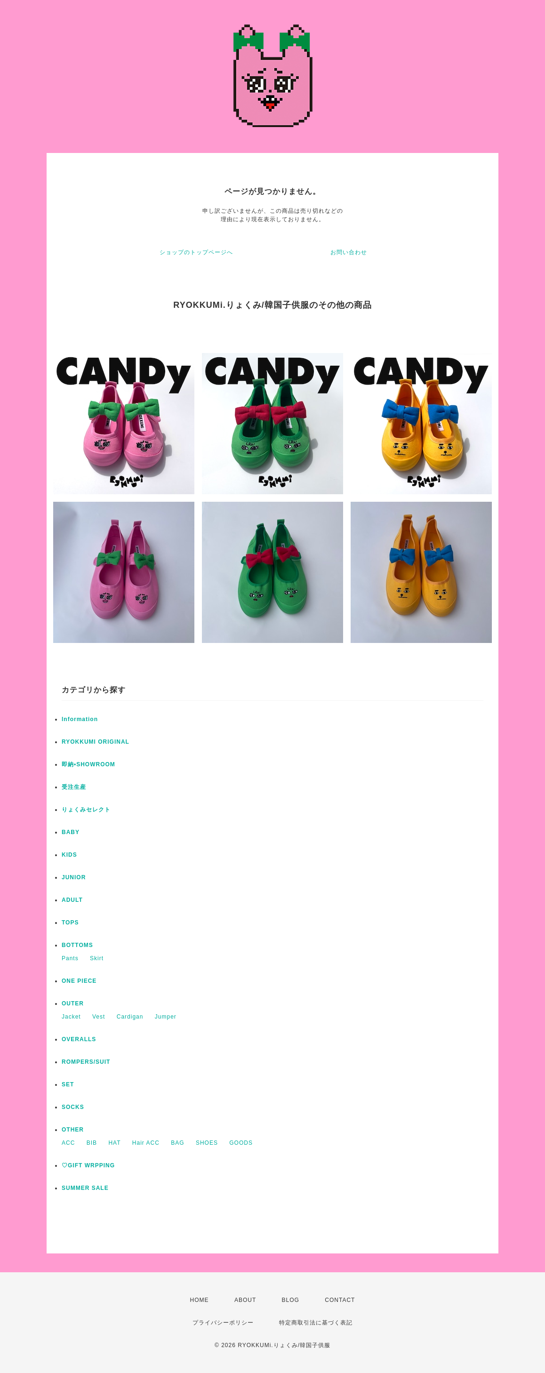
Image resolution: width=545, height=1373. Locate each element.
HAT (114, 1143)
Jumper (165, 1016)
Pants (70, 958)
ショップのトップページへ (196, 252)
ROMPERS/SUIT (86, 1062)
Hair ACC (146, 1143)
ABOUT (245, 1300)
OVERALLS (79, 1039)
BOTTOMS (77, 945)
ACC (68, 1143)
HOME (199, 1300)
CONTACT (340, 1300)
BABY (71, 832)
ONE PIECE (79, 981)
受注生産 (74, 787)
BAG (177, 1143)
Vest (98, 1016)
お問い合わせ (348, 252)
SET (68, 1084)
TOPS (70, 922)
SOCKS (73, 1107)
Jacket (71, 1016)
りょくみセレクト (86, 809)
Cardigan (130, 1016)
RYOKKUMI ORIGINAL (95, 742)
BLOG (290, 1300)
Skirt (97, 958)
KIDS (69, 854)
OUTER (73, 1003)
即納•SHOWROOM (88, 764)
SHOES (207, 1143)
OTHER (73, 1129)
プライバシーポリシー (223, 1322)
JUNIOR (74, 877)
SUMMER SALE (85, 1188)
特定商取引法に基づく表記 (316, 1322)
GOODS (241, 1143)
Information (80, 719)
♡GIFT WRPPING (88, 1165)
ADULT (72, 900)
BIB (92, 1143)
